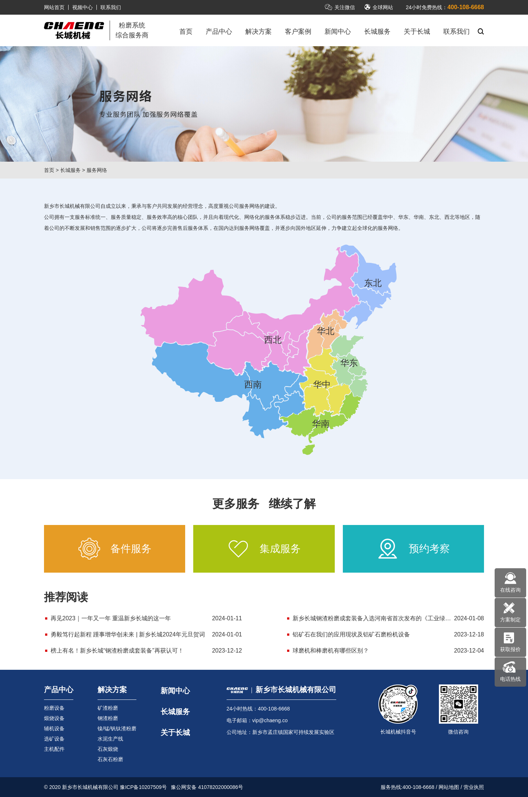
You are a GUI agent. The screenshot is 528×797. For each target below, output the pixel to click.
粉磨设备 (54, 708)
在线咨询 (510, 590)
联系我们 (110, 7)
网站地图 (449, 787)
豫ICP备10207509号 (143, 787)
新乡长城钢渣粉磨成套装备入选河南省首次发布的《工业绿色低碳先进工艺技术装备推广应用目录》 (388, 618)
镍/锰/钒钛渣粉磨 (117, 728)
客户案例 (298, 31)
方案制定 (510, 619)
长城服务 (377, 31)
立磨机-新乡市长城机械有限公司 (74, 30)
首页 (185, 31)
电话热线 (510, 679)
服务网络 (97, 170)
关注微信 (339, 7)
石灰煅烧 (108, 749)
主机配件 (54, 749)
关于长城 (417, 31)
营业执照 (473, 787)
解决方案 (258, 31)
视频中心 (82, 7)
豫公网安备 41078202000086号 (207, 787)
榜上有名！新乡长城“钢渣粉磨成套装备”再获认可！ (117, 650)
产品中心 (219, 31)
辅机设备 (54, 728)
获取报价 (510, 649)
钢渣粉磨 (108, 718)
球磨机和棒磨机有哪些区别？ (331, 650)
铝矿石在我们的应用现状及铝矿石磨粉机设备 (351, 634)
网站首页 (54, 7)
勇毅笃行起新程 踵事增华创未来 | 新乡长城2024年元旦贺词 (128, 634)
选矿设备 (54, 739)
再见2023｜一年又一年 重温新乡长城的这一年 (111, 618)
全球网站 (378, 7)
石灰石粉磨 (110, 759)
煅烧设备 (54, 718)
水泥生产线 (110, 739)
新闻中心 (337, 31)
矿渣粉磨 (108, 708)
